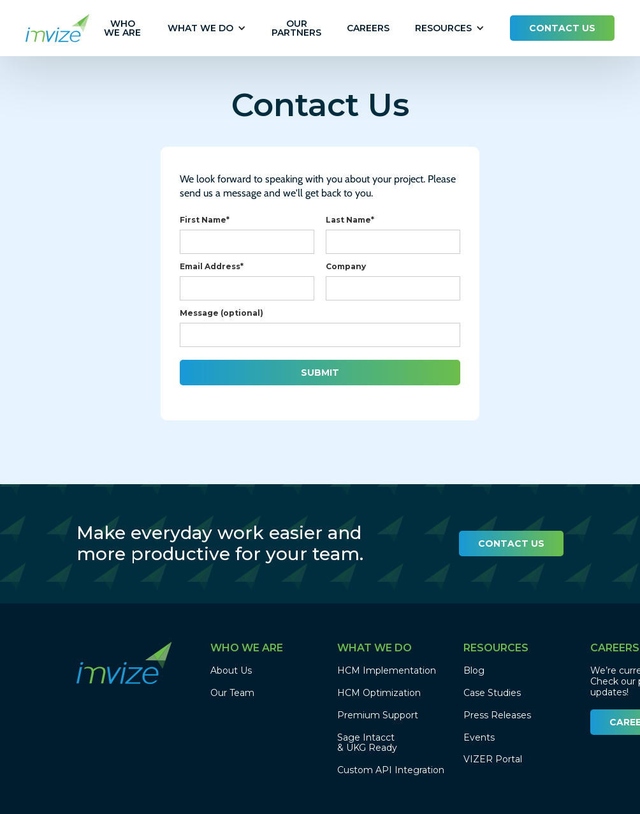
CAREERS (368, 28)
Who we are (122, 28)
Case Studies (492, 693)
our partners (296, 28)
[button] (200, 28)
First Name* (204, 220)
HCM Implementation (386, 670)
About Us (231, 670)
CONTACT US (562, 28)
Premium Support (377, 715)
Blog (473, 670)
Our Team (232, 693)
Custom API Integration (390, 770)
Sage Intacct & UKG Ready (367, 743)
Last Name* (350, 220)
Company (346, 266)
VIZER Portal (492, 759)
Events (479, 737)
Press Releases (497, 715)
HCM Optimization (379, 693)
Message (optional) (221, 313)
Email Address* (212, 266)
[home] (57, 28)
